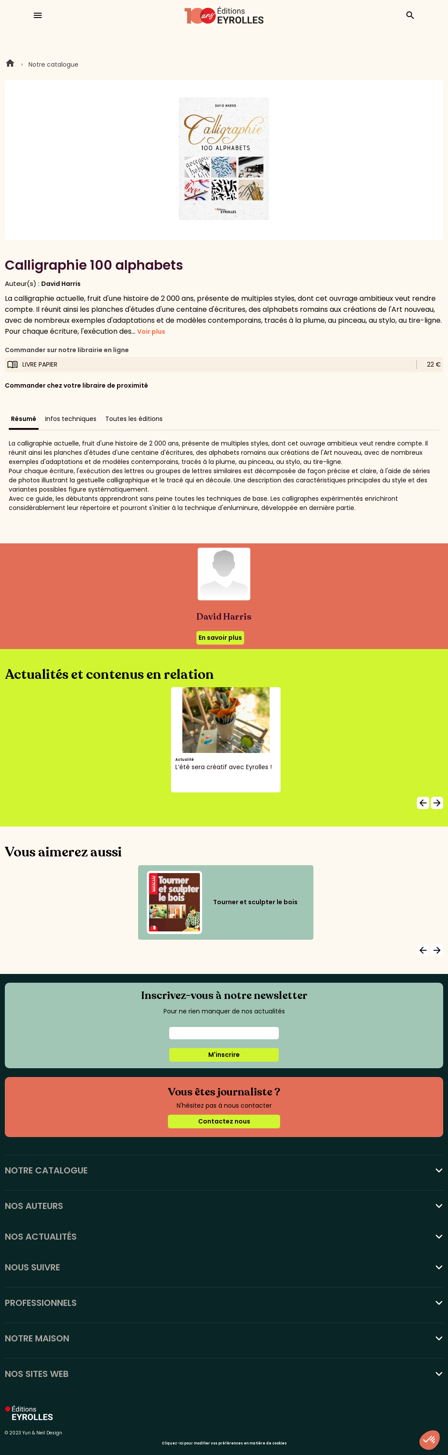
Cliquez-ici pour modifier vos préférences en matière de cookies (224, 1443)
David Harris (61, 283)
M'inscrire (224, 1054)
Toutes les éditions (134, 418)
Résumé (23, 418)
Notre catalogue (53, 64)
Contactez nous (224, 1121)
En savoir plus (220, 637)
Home (10, 64)
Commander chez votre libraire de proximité (76, 385)
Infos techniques (70, 418)
